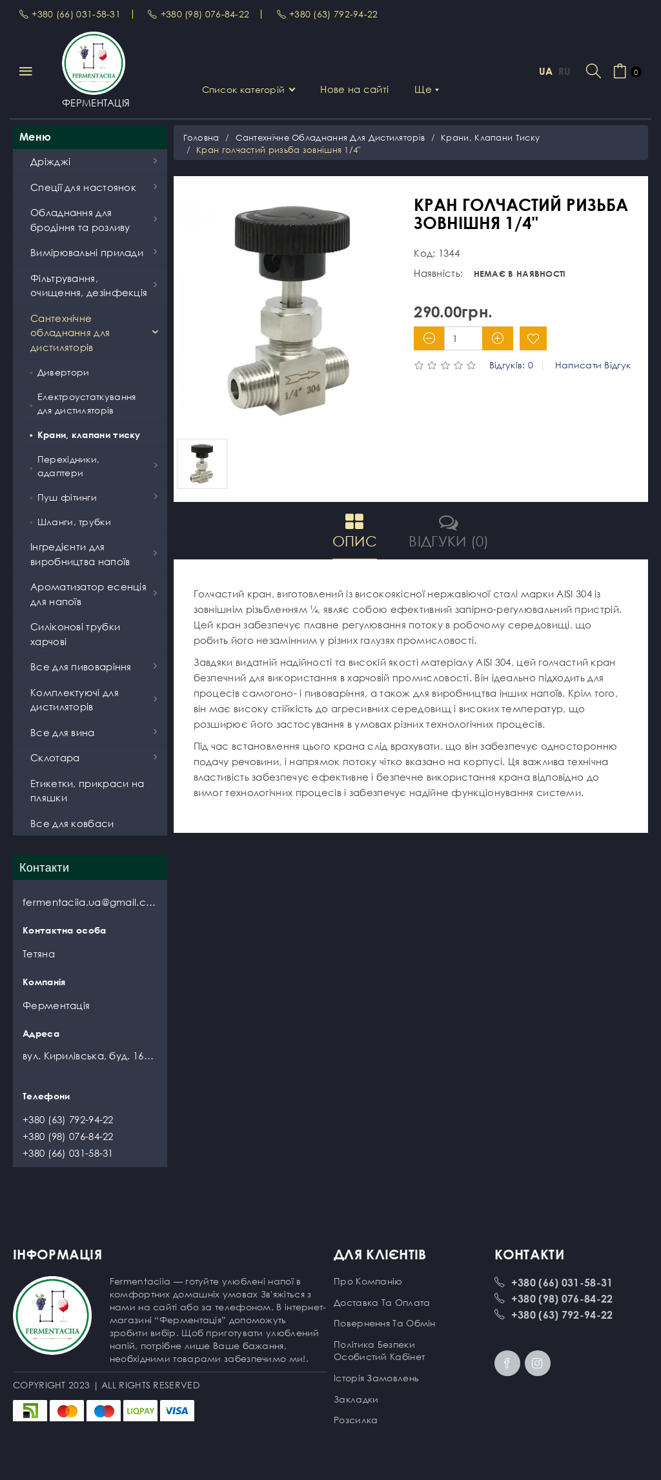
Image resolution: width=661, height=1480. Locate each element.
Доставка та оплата (382, 1302)
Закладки (356, 1399)
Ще (426, 89)
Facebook (507, 1363)
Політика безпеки (374, 1344)
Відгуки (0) (449, 531)
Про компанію (368, 1280)
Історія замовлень (376, 1377)
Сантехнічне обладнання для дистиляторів (330, 137)
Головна (201, 137)
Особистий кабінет (379, 1356)
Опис (354, 531)
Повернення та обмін (385, 1322)
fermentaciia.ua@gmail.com (90, 902)
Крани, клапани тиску (490, 137)
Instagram (538, 1363)
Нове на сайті (354, 89)
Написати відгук (593, 365)
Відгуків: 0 (511, 365)
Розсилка (356, 1419)
